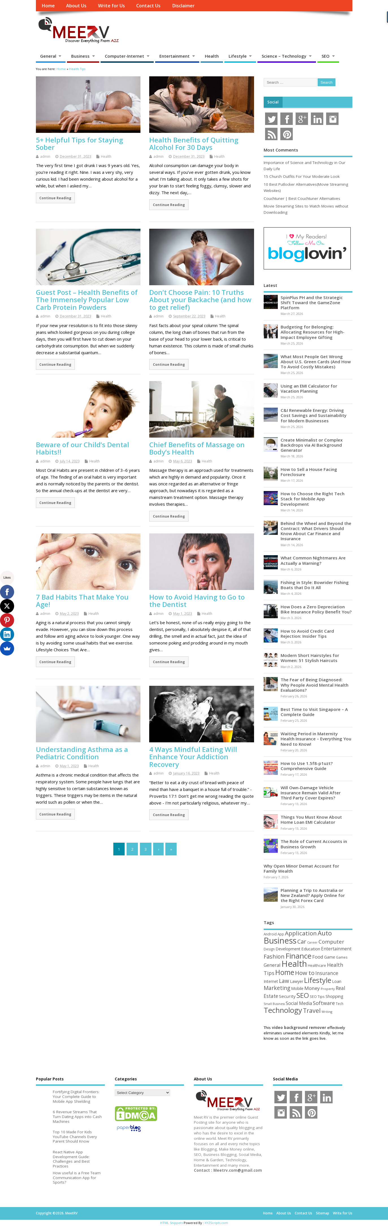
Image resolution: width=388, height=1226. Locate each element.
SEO (326, 56)
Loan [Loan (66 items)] (336, 981)
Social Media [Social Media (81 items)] (299, 1003)
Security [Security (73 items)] (287, 996)
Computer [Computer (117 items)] (331, 941)
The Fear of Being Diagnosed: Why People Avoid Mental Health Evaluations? (314, 685)
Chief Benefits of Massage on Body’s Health (197, 448)
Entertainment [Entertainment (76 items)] (336, 949)
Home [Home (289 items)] (284, 972)
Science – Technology (284, 56)
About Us (76, 6)
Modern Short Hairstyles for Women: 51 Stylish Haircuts (310, 657)
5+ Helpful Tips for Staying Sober (79, 143)
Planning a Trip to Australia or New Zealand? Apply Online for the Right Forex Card (313, 895)
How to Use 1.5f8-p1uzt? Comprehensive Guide (307, 765)
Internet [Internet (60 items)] (271, 981)
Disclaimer (183, 6)
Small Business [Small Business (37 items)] (274, 1004)
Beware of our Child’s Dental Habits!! (82, 448)
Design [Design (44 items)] (269, 949)
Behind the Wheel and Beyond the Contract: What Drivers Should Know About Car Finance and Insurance (316, 531)
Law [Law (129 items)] (284, 981)
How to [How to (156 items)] (305, 973)
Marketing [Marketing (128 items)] (277, 988)
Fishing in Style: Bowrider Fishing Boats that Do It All (315, 585)
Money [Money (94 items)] (312, 988)
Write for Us (111, 6)
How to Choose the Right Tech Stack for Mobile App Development (312, 499)
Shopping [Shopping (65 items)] (334, 996)
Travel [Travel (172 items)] (312, 1010)
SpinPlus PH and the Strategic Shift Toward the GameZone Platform (312, 302)
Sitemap (322, 1213)
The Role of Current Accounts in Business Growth (314, 843)
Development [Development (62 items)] (288, 949)
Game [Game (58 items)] (329, 957)
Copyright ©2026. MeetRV (56, 1213)
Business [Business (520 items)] (280, 940)
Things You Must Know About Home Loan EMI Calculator (311, 819)
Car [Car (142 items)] (301, 941)
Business (80, 56)
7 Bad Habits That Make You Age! (82, 600)
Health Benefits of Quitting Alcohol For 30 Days (193, 143)
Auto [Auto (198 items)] (325, 933)
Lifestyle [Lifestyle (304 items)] (317, 980)
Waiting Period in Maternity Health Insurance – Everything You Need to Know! (316, 739)
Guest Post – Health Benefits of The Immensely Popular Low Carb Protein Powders (87, 299)
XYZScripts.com (216, 1223)
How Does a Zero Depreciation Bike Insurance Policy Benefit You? (316, 609)
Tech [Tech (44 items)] (339, 1003)
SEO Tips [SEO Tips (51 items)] (317, 996)
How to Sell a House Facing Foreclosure (309, 471)
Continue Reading (55, 198)
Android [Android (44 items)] (270, 934)
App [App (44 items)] (281, 934)
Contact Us (148, 6)
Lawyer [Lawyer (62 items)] (296, 981)
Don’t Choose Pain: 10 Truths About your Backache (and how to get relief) (200, 299)
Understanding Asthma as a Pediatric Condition (82, 753)
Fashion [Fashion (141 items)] (274, 956)
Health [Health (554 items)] (294, 963)
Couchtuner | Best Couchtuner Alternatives (302, 198)
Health (212, 56)
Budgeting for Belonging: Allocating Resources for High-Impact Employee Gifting (312, 332)
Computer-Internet (124, 56)
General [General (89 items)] (272, 965)
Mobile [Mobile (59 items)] (297, 988)
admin (45, 156)
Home (48, 6)
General (48, 56)
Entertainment (174, 56)
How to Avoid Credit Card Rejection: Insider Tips (307, 633)
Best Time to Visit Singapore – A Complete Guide (314, 711)
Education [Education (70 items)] (310, 949)
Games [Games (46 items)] (341, 957)
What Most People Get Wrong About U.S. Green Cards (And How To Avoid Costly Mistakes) (316, 361)
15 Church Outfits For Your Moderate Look (302, 176)
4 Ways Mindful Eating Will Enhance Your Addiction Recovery (193, 757)
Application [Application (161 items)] (301, 933)
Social (273, 102)
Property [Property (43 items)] (328, 989)
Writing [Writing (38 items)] (327, 1011)
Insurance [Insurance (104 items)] (326, 973)
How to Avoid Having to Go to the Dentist (197, 600)
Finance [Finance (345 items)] (298, 956)
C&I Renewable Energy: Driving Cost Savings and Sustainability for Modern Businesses (313, 415)
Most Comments (281, 150)
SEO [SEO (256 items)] (302, 995)
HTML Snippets (171, 1223)
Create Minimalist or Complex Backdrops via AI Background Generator (312, 445)
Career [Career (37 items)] (312, 942)
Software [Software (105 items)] (324, 1003)
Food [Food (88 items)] (317, 956)
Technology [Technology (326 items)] (283, 1010)
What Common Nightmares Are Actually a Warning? (313, 560)
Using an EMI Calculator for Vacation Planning (309, 388)
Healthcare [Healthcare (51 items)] (317, 965)
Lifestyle (238, 56)
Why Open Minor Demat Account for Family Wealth (301, 868)
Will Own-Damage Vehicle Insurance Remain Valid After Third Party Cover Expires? (311, 793)
